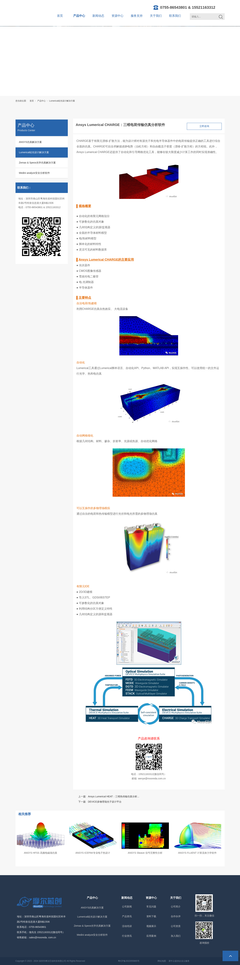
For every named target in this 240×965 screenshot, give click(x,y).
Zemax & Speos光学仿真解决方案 (37, 162)
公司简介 (176, 906)
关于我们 (156, 15)
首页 (60, 15)
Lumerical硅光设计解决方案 (62, 101)
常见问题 (151, 906)
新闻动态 (98, 15)
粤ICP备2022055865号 (128, 961)
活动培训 (127, 926)
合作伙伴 (176, 916)
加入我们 (176, 935)
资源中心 (117, 15)
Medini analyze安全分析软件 (34, 173)
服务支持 (137, 15)
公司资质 (176, 926)
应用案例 (151, 935)
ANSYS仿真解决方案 (30, 142)
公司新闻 (127, 906)
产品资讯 (127, 916)
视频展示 (151, 926)
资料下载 (151, 916)
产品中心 (79, 15)
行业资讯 (127, 935)
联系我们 (175, 15)
